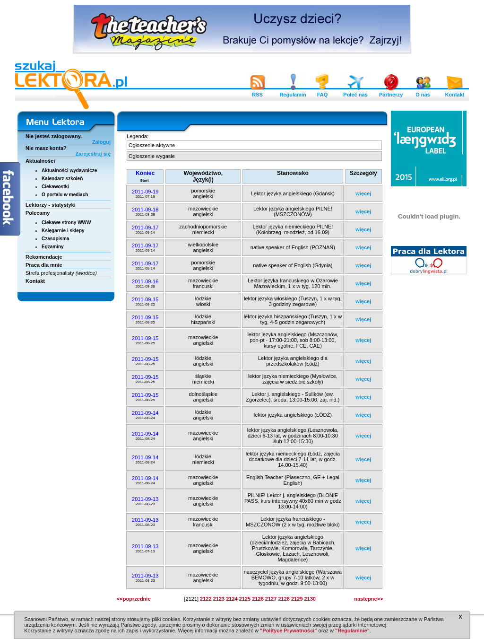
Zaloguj (101, 142)
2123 (219, 599)
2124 (231, 599)
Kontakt (455, 92)
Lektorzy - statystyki (51, 205)
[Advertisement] (429, 423)
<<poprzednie (134, 599)
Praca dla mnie (44, 265)
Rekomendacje (44, 257)
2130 (309, 599)
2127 (271, 599)
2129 (296, 599)
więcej (363, 193)
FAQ (322, 92)
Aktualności (40, 161)
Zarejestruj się (93, 154)
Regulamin (292, 92)
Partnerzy (391, 92)
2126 (257, 599)
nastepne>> (368, 599)
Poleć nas (355, 92)
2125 (245, 599)
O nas (423, 92)
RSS (257, 92)
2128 (283, 599)
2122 (205, 599)
